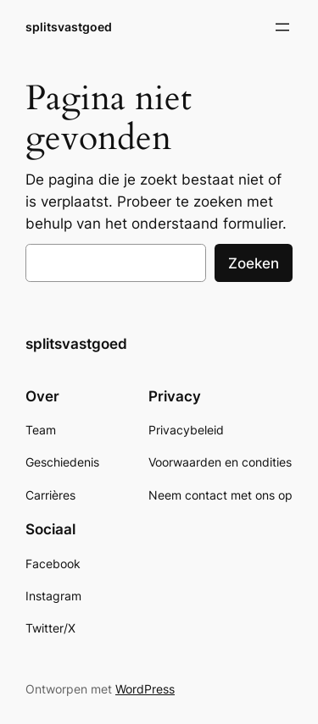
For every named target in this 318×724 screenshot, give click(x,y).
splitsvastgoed (68, 26)
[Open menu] (282, 27)
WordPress (145, 689)
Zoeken (253, 263)
